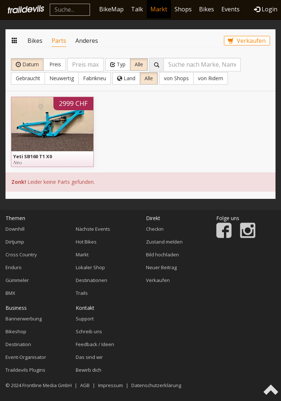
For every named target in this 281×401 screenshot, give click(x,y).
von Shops (176, 78)
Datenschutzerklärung (156, 385)
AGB (85, 385)
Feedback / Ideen (95, 344)
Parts (59, 41)
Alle (139, 64)
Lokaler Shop (90, 267)
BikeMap (111, 9)
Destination (18, 344)
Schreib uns (89, 331)
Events (230, 9)
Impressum (110, 385)
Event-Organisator (25, 357)
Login (265, 9)
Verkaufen (247, 41)
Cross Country (21, 254)
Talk (137, 9)
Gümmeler (17, 280)
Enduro (13, 267)
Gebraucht (28, 78)
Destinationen (91, 280)
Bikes (206, 9)
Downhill (15, 229)
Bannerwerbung (23, 318)
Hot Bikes (86, 241)
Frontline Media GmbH (47, 385)
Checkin (155, 229)
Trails (82, 293)
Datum (27, 64)
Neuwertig (61, 78)
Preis (54, 64)
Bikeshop (15, 331)
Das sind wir (89, 357)
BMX (10, 293)
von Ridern (210, 78)
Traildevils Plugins (25, 370)
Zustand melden (164, 241)
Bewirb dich (88, 370)
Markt (158, 9)
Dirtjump (14, 241)
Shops (183, 9)
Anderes (86, 41)
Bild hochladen (162, 254)
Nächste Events (93, 229)
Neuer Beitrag (161, 267)
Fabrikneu (94, 78)
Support (85, 318)
